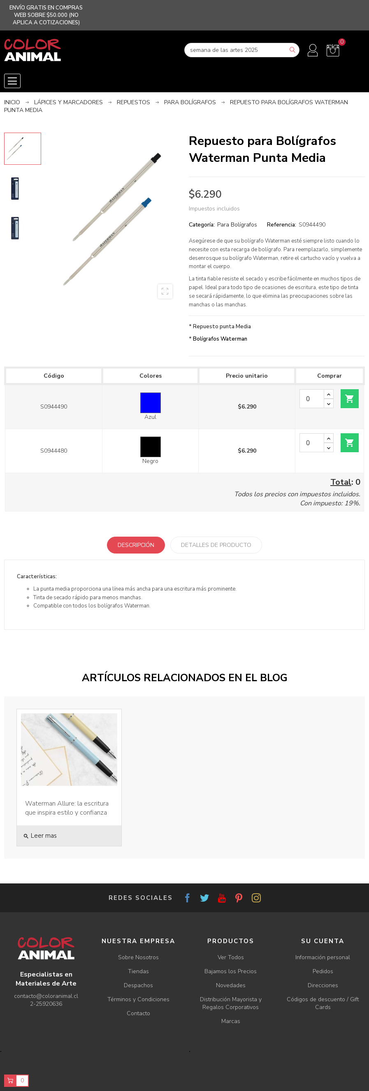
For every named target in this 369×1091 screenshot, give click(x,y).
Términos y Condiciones (138, 999)
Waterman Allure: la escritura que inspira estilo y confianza (67, 808)
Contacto (138, 1013)
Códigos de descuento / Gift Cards (323, 1003)
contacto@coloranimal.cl (46, 996)
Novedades (231, 985)
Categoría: (202, 225)
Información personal (322, 957)
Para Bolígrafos (237, 225)
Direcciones (323, 985)
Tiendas (138, 971)
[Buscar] (241, 50)
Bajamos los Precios (230, 971)
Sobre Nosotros (138, 957)
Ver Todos (231, 957)
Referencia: (281, 225)
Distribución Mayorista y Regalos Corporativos (231, 1003)
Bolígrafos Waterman (220, 339)
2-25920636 (46, 1004)
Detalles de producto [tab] (216, 545)
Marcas (230, 1021)
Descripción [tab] (136, 545)
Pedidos (323, 971)
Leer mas (40, 836)
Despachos (138, 985)
